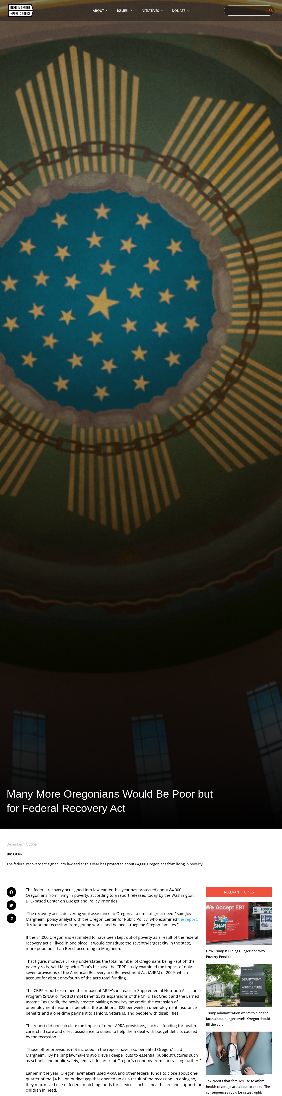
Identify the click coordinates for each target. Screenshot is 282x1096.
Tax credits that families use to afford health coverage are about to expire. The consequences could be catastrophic (238, 1087)
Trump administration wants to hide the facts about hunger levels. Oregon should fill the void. (238, 1019)
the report (187, 919)
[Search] (271, 11)
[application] (103, 10)
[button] (11, 892)
